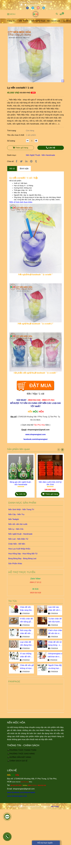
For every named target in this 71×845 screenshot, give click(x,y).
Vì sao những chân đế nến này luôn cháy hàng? (26, 655)
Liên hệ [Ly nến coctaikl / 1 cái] (50, 148)
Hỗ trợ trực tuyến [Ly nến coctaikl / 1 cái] (44, 843)
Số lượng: (11, 141)
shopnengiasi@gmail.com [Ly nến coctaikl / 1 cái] (35, 5)
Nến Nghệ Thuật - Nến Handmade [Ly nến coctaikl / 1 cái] (45, 21)
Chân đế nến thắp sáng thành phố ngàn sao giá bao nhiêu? (27, 609)
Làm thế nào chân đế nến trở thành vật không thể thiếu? (55, 609)
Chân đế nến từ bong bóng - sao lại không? (55, 644)
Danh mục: (12, 155)
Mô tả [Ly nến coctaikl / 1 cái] (12, 168)
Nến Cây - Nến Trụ (16, 514)
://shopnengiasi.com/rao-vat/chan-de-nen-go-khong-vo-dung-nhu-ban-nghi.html (55, 655)
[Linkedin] (26, 161)
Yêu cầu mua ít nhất (16, 135)
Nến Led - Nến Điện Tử (18, 539)
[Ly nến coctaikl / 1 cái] (35, 14)
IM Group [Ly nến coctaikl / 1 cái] (55, 806)
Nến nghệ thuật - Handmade (20, 534)
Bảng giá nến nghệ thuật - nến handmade (21, 483)
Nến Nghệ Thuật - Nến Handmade (40, 155)
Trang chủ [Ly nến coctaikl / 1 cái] (11, 21)
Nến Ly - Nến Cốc (16, 529)
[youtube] (38, 8)
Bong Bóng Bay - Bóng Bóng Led (22, 558)
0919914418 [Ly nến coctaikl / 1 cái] (46, 2)
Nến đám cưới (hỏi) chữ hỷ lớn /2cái (50, 483)
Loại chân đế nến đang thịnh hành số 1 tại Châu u (26, 644)
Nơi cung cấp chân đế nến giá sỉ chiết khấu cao (27, 632)
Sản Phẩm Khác (15, 563)
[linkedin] (43, 8)
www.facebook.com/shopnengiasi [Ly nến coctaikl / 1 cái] (21, 792)
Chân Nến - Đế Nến (16, 544)
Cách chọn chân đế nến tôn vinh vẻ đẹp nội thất (55, 632)
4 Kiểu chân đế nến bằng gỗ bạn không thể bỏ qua (26, 620)
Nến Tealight (13, 519)
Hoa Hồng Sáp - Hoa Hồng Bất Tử (22, 554)
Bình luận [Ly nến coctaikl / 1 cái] (24, 168)
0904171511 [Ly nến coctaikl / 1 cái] (33, 2)
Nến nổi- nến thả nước (18, 524)
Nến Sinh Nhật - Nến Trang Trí (21, 509)
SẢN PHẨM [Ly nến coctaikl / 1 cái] (23, 21)
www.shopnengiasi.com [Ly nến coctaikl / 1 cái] (17, 796)
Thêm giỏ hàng (20, 148)
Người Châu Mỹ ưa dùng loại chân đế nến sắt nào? (55, 667)
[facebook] (27, 8)
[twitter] (33, 8)
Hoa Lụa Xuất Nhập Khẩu (19, 549)
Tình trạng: (12, 131)
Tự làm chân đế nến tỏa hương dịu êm (55, 620)
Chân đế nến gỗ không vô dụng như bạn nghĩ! (27, 667)
